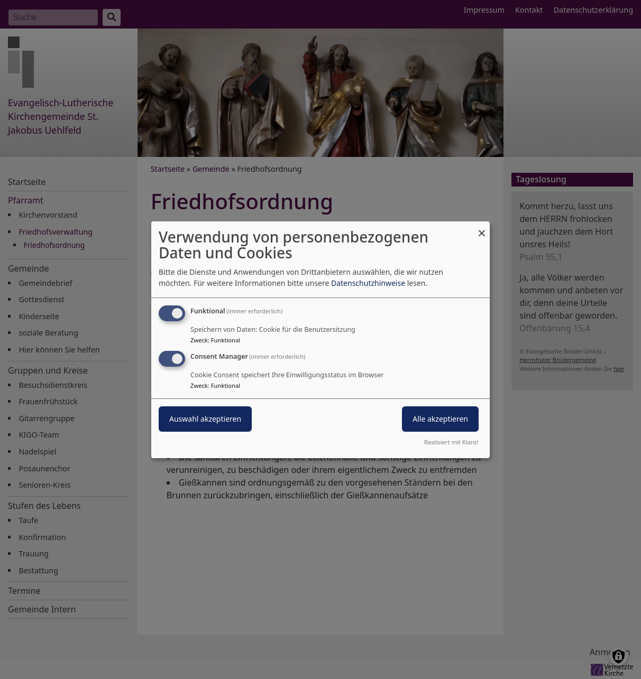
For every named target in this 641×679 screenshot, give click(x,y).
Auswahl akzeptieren (205, 419)
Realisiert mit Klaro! (451, 442)
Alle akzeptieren (440, 419)
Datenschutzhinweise (368, 283)
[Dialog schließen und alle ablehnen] (482, 227)
